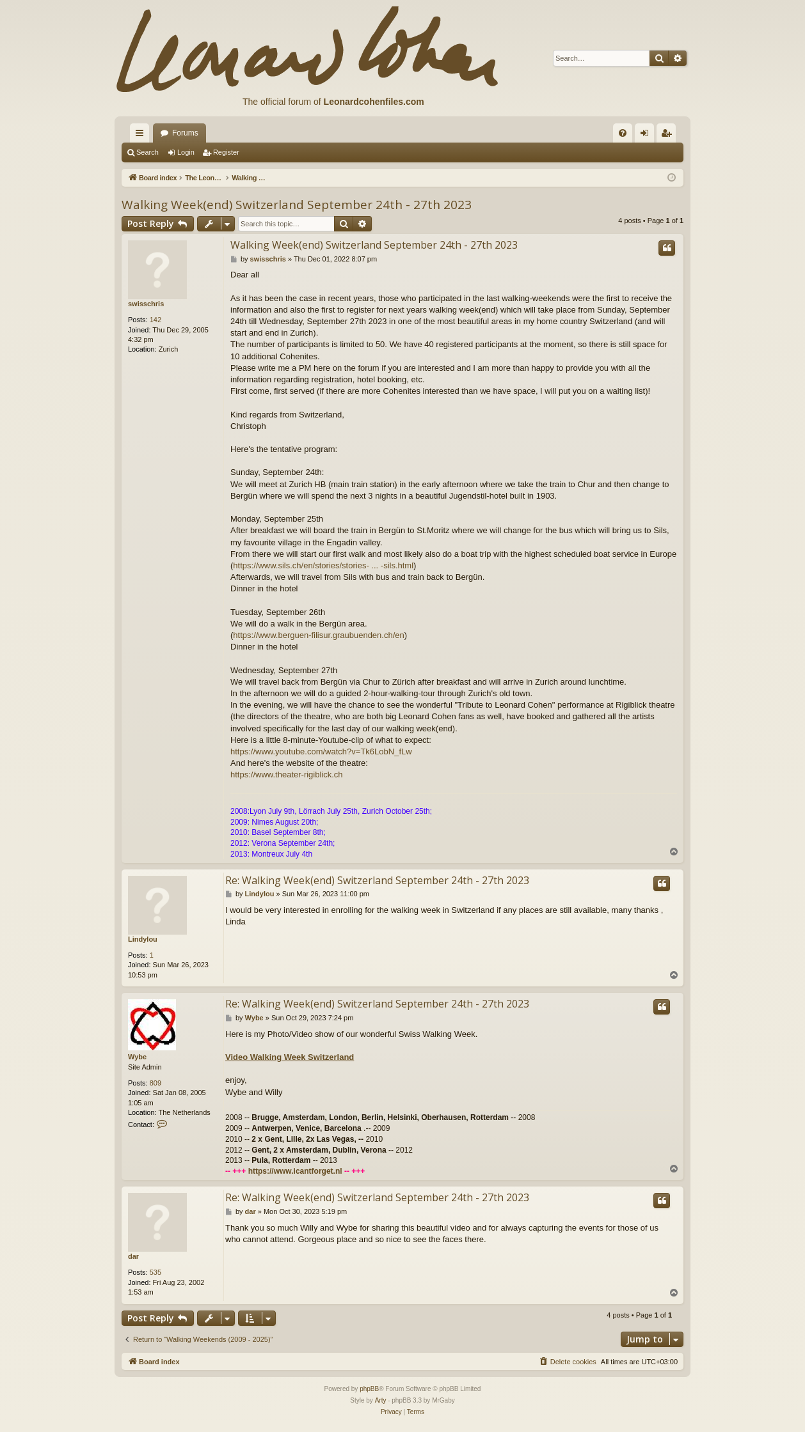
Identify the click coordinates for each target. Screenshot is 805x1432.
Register (226, 152)
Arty (381, 1400)
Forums (185, 132)
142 (155, 319)
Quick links (142, 135)
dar (133, 1256)
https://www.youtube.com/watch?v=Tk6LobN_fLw (321, 751)
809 (155, 1083)
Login (186, 152)
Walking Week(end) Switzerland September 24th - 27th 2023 (297, 204)
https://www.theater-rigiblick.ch (286, 774)
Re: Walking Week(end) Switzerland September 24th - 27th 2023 (377, 880)
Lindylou (142, 939)
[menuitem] (622, 133)
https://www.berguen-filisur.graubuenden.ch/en (318, 635)
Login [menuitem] (647, 135)
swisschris (146, 303)
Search (147, 152)
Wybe (137, 1057)
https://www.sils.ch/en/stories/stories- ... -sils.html (323, 565)
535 (155, 1272)
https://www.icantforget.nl (295, 1171)
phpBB (369, 1388)
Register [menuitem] (669, 135)
